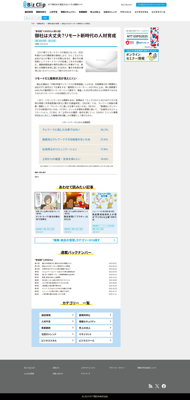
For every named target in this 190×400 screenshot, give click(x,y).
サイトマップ (85, 373)
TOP (32, 23)
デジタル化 (103, 226)
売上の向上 (84, 327)
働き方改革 (52, 41)
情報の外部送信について (146, 367)
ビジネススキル (49, 340)
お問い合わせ (58, 373)
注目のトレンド (48, 334)
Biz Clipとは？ (126, 4)
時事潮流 (111, 226)
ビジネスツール (86, 340)
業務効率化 (41, 23)
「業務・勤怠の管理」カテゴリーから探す (76, 240)
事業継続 (45, 327)
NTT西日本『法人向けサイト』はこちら (151, 4)
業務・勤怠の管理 (53, 23)
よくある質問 (29, 373)
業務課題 (39, 229)
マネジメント (85, 334)
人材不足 (45, 321)
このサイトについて (88, 367)
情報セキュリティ (87, 321)
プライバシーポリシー (117, 367)
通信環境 (45, 315)
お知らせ (56, 367)
